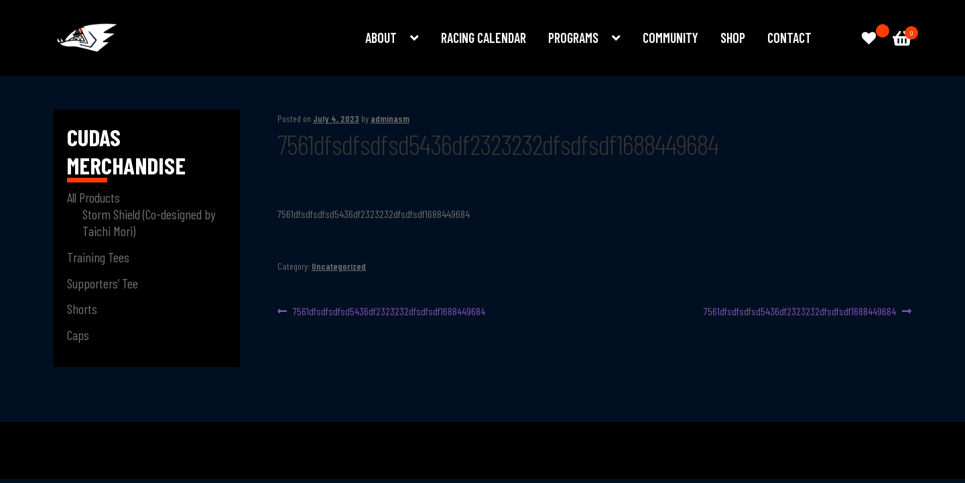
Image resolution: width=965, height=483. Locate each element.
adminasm (390, 118)
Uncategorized (339, 266)
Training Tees (98, 257)
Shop (732, 38)
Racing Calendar (483, 38)
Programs (573, 38)
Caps (78, 335)
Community (670, 38)
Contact (789, 38)
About (381, 38)
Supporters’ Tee (102, 283)
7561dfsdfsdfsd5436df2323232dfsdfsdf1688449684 (388, 312)
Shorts (82, 309)
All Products (93, 197)
